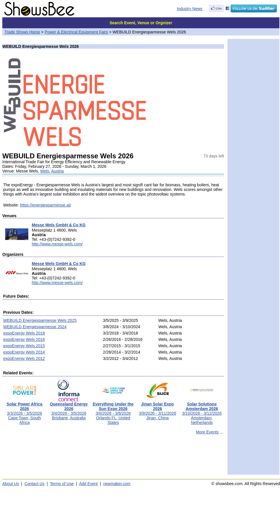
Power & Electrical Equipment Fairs (76, 32)
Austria (57, 171)
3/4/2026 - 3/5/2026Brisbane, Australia (69, 409)
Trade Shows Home (22, 32)
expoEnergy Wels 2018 (24, 333)
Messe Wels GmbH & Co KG (58, 225)
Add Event (88, 483)
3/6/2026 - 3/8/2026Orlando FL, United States (113, 411)
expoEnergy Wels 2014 (24, 352)
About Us (10, 483)
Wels (44, 171)
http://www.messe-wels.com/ (57, 244)
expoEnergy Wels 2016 (24, 339)
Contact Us (34, 483)
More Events (207, 432)
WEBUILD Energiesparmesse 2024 (34, 326)
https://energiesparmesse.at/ (45, 205)
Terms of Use (62, 483)
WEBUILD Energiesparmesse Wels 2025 (39, 320)
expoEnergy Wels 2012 (24, 358)
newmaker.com (116, 483)
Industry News (190, 8)
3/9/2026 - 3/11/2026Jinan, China (157, 409)
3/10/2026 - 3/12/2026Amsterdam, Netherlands (202, 411)
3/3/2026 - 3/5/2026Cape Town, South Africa (24, 411)
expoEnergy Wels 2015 (24, 345)
